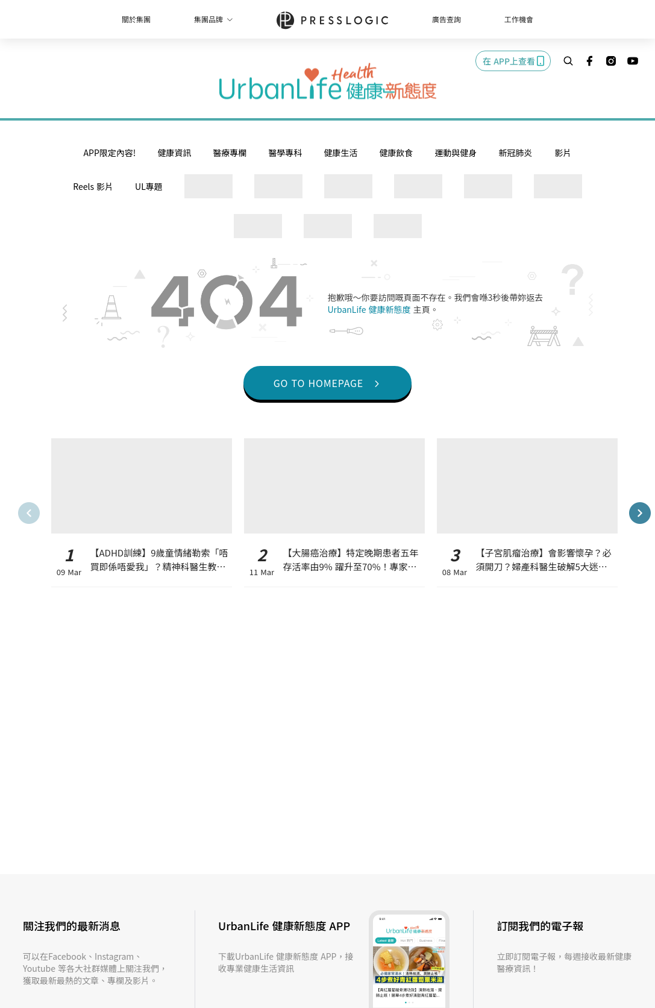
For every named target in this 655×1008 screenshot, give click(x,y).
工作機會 (518, 19)
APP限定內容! (110, 152)
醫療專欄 (229, 152)
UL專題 (149, 186)
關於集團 (136, 19)
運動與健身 (455, 152)
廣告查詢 (446, 19)
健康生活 (340, 152)
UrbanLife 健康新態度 (370, 309)
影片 (562, 152)
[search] (568, 60)
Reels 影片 (93, 186)
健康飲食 (396, 152)
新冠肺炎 (515, 152)
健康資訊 (174, 152)
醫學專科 (285, 152)
